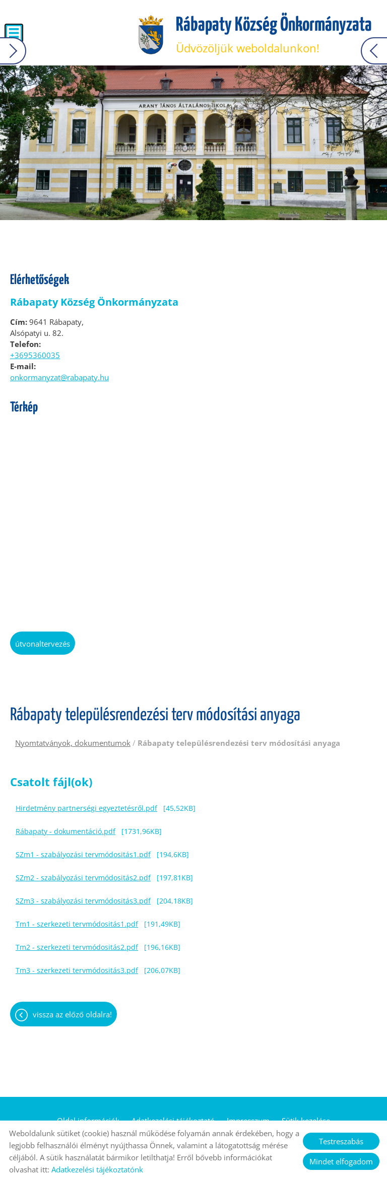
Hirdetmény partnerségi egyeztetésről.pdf (86, 808)
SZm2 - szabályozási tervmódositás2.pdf (83, 877)
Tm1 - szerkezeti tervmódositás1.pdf (77, 924)
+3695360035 (35, 355)
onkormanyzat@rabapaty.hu (59, 377)
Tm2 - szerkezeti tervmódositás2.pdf (77, 947)
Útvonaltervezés (42, 644)
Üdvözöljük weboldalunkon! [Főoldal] (274, 35)
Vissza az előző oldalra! (72, 1014)
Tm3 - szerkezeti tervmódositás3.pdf (77, 970)
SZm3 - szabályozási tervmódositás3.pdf (83, 901)
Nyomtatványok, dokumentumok (73, 743)
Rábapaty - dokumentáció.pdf (65, 831)
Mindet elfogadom (341, 1161)
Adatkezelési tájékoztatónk (97, 1169)
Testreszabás (341, 1141)
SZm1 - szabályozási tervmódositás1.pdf (83, 854)
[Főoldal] (151, 35)
